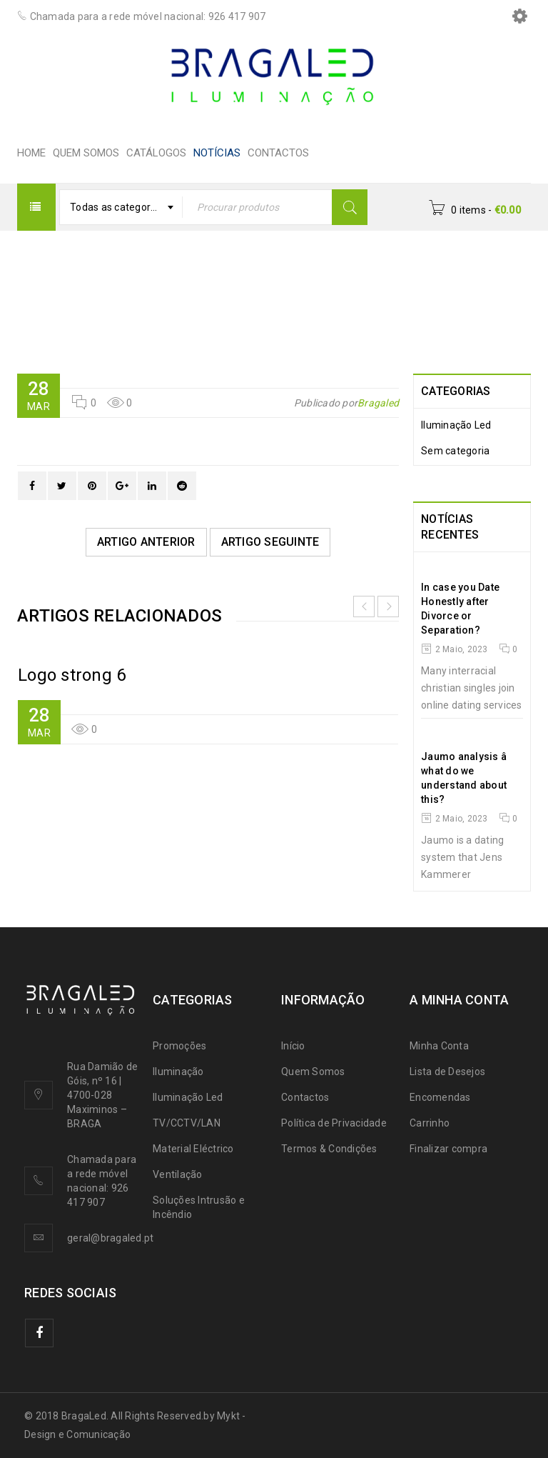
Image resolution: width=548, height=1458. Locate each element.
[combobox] (121, 207)
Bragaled (378, 403)
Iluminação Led (456, 425)
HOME (200, 297)
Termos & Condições (329, 1148)
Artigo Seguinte (270, 542)
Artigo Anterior (146, 542)
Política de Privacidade (334, 1123)
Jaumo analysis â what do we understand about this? (472, 778)
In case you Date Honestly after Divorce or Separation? (460, 608)
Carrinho (430, 1123)
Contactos (305, 1097)
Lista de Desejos (447, 1071)
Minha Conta (439, 1046)
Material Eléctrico (193, 1148)
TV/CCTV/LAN (186, 1123)
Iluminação (178, 1071)
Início (293, 1046)
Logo (254, 297)
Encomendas (440, 1097)
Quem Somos (313, 1071)
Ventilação (178, 1174)
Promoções (179, 1046)
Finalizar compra (448, 1148)
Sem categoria (455, 450)
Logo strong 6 (72, 675)
